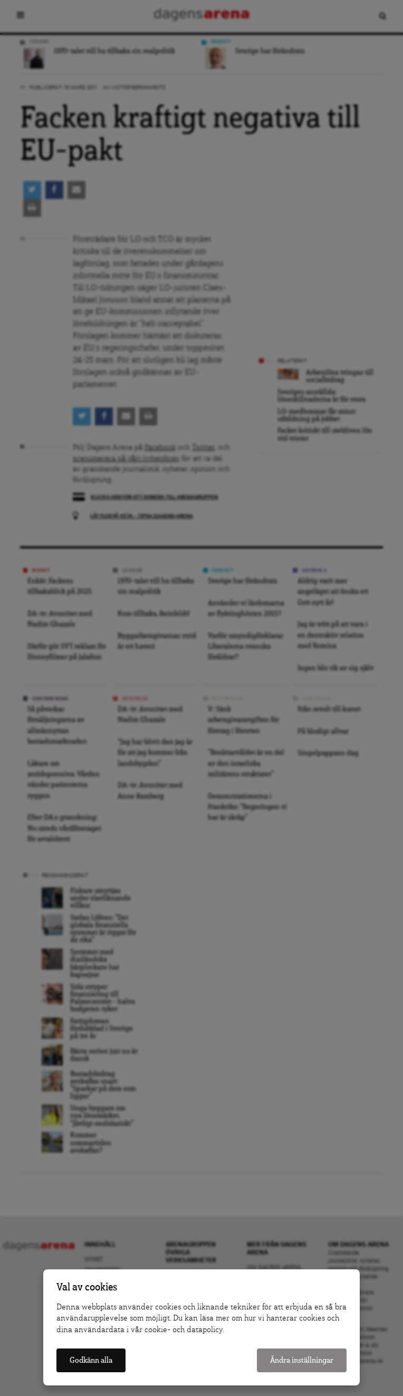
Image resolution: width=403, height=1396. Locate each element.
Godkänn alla (91, 1360)
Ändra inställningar (301, 1360)
